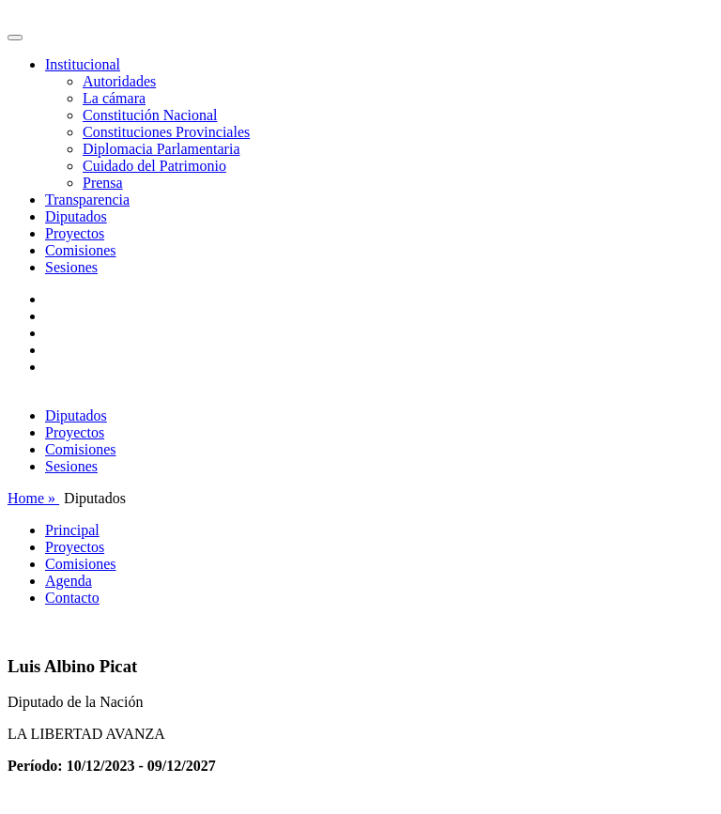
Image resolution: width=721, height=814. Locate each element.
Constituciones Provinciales (166, 132)
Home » (33, 498)
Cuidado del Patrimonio (154, 166)
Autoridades (119, 81)
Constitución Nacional (150, 115)
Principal (72, 530)
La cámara (114, 98)
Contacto (72, 598)
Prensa (103, 183)
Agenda (68, 581)
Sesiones (71, 267)
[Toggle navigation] (15, 37)
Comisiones (80, 250)
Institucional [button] (82, 64)
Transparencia (87, 199)
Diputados (76, 216)
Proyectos (74, 233)
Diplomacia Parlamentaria (161, 149)
